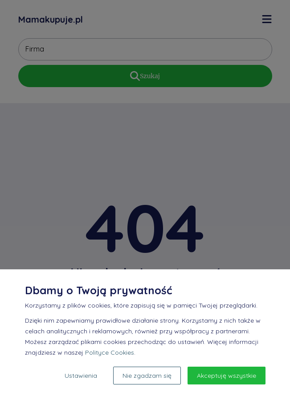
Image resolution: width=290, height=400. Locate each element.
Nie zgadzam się (147, 376)
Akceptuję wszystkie (226, 376)
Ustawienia (81, 376)
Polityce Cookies (109, 352)
